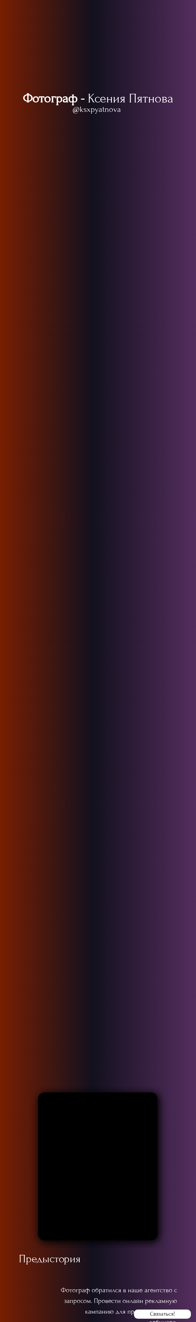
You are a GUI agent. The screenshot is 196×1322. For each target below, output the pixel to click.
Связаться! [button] (162, 1314)
